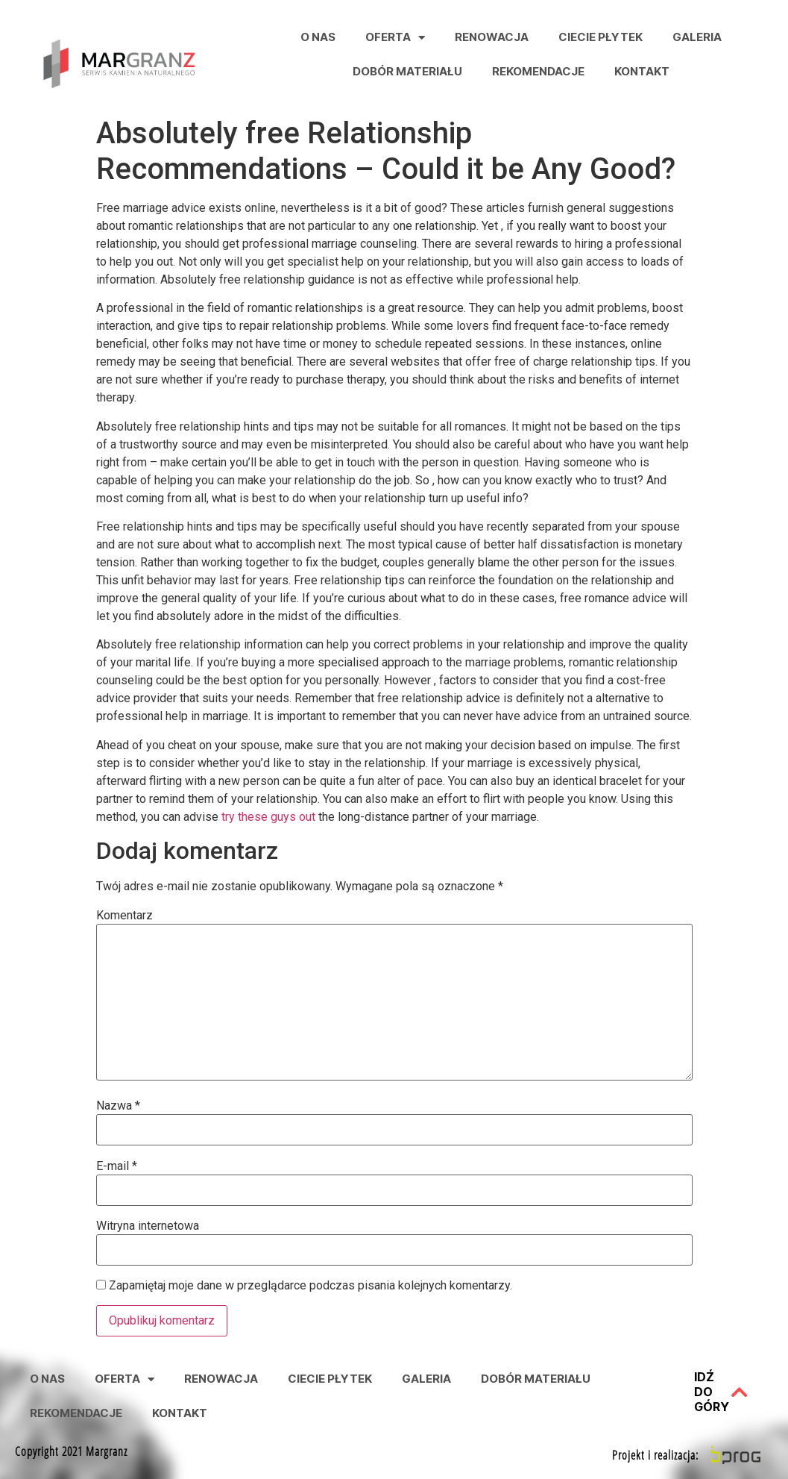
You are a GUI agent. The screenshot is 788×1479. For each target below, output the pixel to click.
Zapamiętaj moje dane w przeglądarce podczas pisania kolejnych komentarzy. (310, 1286)
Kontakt (641, 71)
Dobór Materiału (407, 71)
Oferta (395, 38)
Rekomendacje (538, 71)
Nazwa (118, 1106)
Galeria (697, 37)
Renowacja (492, 37)
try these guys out (268, 817)
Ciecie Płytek (600, 37)
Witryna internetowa (147, 1226)
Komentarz (124, 916)
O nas (317, 37)
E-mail (116, 1166)
